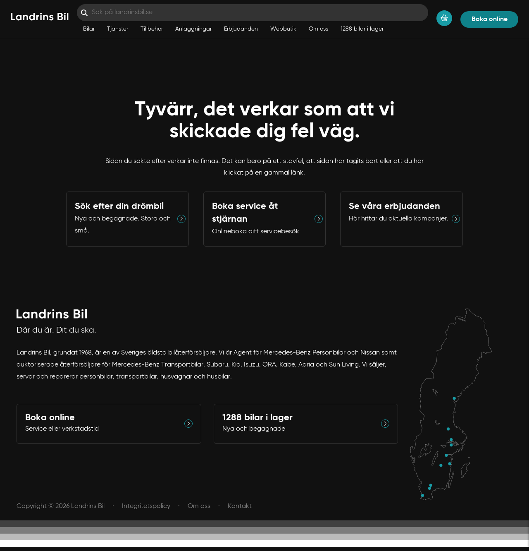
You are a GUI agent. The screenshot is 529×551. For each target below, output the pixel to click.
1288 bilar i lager (362, 29)
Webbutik (283, 29)
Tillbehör (152, 29)
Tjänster (117, 29)
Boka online (490, 19)
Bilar (89, 29)
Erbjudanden (241, 29)
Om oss (318, 29)
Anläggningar (193, 29)
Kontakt (240, 506)
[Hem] (40, 17)
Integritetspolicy (146, 506)
